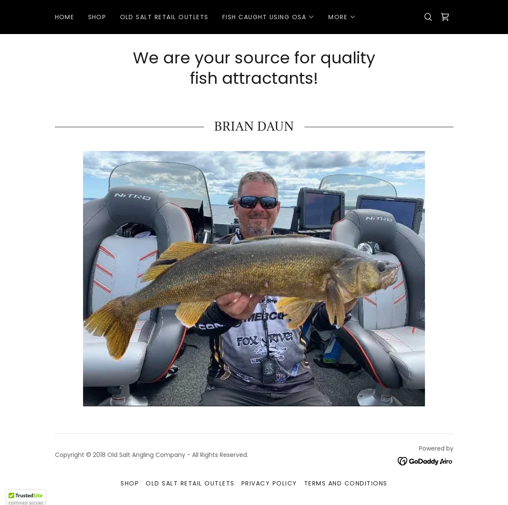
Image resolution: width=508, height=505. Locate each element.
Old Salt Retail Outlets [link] (164, 17)
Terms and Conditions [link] (345, 483)
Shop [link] (97, 17)
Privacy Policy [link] (269, 483)
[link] (444, 17)
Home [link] (65, 17)
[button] (268, 17)
